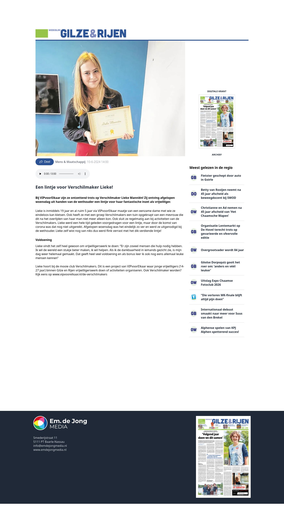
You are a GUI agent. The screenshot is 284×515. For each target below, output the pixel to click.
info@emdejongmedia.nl (50, 457)
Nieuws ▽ (44, 46)
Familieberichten (102, 46)
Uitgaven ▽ (126, 46)
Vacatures (79, 46)
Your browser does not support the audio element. (63, 185)
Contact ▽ (145, 46)
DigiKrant (61, 46)
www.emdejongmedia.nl (49, 461)
